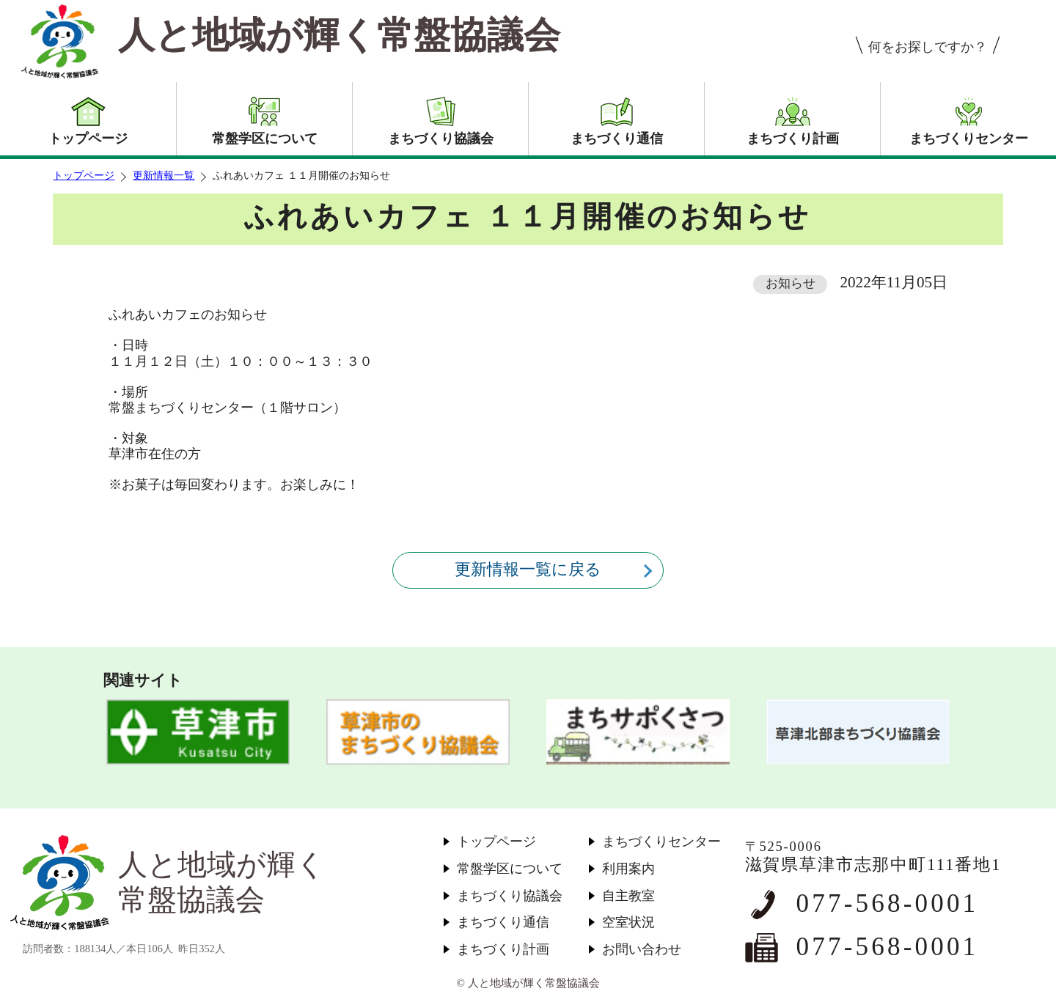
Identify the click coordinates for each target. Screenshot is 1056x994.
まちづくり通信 (503, 922)
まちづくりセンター (661, 841)
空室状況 (628, 922)
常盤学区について (509, 868)
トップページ (83, 175)
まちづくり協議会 (509, 895)
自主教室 (628, 895)
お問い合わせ (641, 949)
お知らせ (790, 283)
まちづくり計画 (503, 949)
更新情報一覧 (163, 175)
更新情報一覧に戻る (528, 569)
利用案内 (628, 868)
